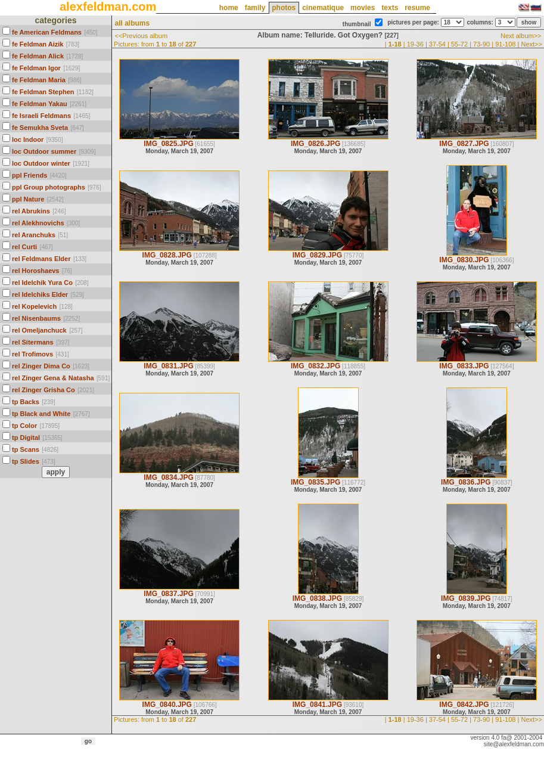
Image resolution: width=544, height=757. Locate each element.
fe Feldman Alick (38, 56)
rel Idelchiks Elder (40, 294)
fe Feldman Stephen (43, 91)
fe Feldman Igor (36, 68)
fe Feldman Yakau (39, 103)
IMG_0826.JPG (315, 143)
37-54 (437, 44)
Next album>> (521, 35)
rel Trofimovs (32, 354)
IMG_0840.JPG (167, 704)
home (228, 8)
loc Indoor (27, 139)
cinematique (323, 8)
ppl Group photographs (48, 187)
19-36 (415, 44)
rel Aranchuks (33, 234)
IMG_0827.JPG (464, 143)
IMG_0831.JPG (168, 366)
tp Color (24, 425)
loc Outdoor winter (41, 163)
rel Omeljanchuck (39, 330)
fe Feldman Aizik (37, 44)
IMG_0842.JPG (464, 704)
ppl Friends (29, 175)
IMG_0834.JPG (168, 477)
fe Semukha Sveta (40, 127)
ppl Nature (28, 199)
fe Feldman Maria (39, 79)
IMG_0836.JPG (465, 482)
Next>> (531, 44)
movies (362, 8)
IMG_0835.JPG (315, 482)
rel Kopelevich (34, 306)
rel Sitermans (33, 342)
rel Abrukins (31, 211)
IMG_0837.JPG (168, 594)
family (255, 8)
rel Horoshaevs (35, 270)
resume (417, 8)
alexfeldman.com (108, 6)
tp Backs (25, 401)
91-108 (505, 44)
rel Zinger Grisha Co (43, 389)
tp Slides (25, 461)
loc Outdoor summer (44, 151)
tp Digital (26, 437)
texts (389, 8)
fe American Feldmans (47, 32)
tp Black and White (41, 413)
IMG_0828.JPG (167, 255)
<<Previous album (140, 35)
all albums (132, 23)
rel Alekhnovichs (38, 223)
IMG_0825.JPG (168, 143)
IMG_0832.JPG (315, 366)
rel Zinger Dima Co (41, 366)
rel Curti (24, 246)
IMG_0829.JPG (317, 255)
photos (284, 8)
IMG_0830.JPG (464, 260)
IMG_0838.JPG (317, 598)
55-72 (459, 44)
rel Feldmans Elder (41, 258)
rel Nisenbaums (36, 318)
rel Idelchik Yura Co (42, 282)
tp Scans (25, 449)
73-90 (481, 44)
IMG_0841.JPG (317, 704)
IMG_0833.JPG (464, 366)
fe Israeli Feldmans (41, 115)
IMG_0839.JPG (465, 598)
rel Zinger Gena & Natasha (53, 377)
